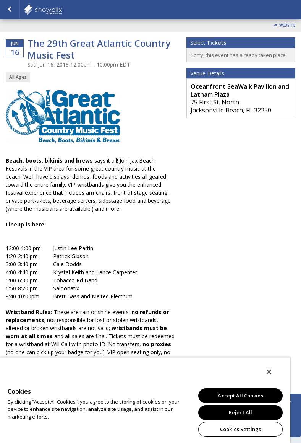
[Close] (269, 371)
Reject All (240, 412)
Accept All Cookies (240, 395)
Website (287, 25)
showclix (62, 9)
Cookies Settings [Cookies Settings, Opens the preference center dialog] (240, 429)
